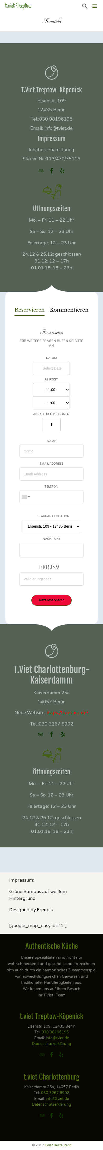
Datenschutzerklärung (51, 1044)
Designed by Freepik (31, 910)
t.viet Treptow (18, 5)
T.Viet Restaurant (58, 1145)
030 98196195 (55, 119)
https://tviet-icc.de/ (68, 712)
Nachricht (51, 539)
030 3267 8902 (56, 724)
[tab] (29, 310)
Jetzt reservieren (51, 600)
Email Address (51, 463)
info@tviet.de (59, 128)
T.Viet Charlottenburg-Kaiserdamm (51, 675)
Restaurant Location (51, 516)
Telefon (51, 486)
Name (51, 441)
